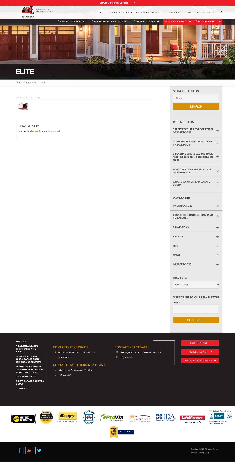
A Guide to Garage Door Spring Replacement (193, 217)
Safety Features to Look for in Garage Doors (193, 131)
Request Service (205, 21)
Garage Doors (182, 264)
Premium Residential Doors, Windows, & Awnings (27, 349)
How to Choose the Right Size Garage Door (192, 171)
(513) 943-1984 (145, 21)
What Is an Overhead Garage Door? (191, 184)
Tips (175, 246)
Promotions (181, 227)
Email (176, 303)
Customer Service (174, 12)
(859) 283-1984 (107, 21)
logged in (36, 131)
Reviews (178, 237)
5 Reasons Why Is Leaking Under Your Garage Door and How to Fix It (193, 157)
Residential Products (120, 12)
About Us (99, 12)
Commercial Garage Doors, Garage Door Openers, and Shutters (28, 360)
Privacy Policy (204, 453)
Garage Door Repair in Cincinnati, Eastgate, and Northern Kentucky (29, 370)
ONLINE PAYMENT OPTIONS (199, 360)
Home (19, 82)
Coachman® (30, 82)
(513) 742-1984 (70, 21)
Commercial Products (148, 12)
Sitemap (194, 453)
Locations (193, 12)
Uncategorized (182, 206)
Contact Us (210, 12)
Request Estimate (175, 21)
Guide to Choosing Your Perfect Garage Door (194, 144)
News (176, 255)
